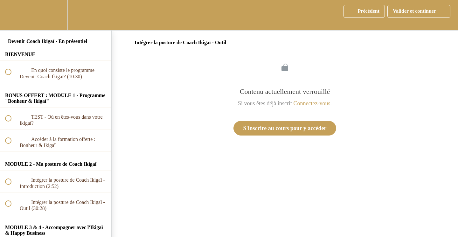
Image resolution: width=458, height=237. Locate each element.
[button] (12, 15)
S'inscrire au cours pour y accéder (285, 128)
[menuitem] (55, 15)
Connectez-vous (312, 103)
